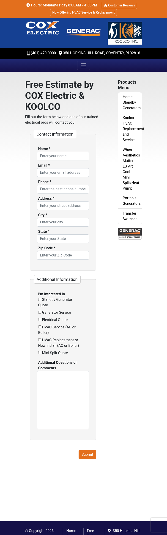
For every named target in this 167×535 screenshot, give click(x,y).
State (43, 231)
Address (46, 198)
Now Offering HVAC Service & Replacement (83, 12)
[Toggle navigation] (83, 65)
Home (71, 531)
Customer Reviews (119, 5)
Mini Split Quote (53, 353)
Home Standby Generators (132, 102)
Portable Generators (132, 201)
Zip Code (46, 248)
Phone (44, 182)
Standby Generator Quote (55, 302)
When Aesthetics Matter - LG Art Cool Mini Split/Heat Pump (131, 169)
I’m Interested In (51, 294)
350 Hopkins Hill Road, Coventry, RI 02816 (101, 53)
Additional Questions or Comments (57, 365)
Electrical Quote (53, 320)
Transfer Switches (130, 216)
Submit (87, 454)
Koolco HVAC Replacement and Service (132, 129)
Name (44, 149)
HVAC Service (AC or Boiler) (57, 330)
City (42, 215)
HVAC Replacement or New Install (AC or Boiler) (58, 343)
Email (44, 165)
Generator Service (54, 312)
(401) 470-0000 (43, 53)
